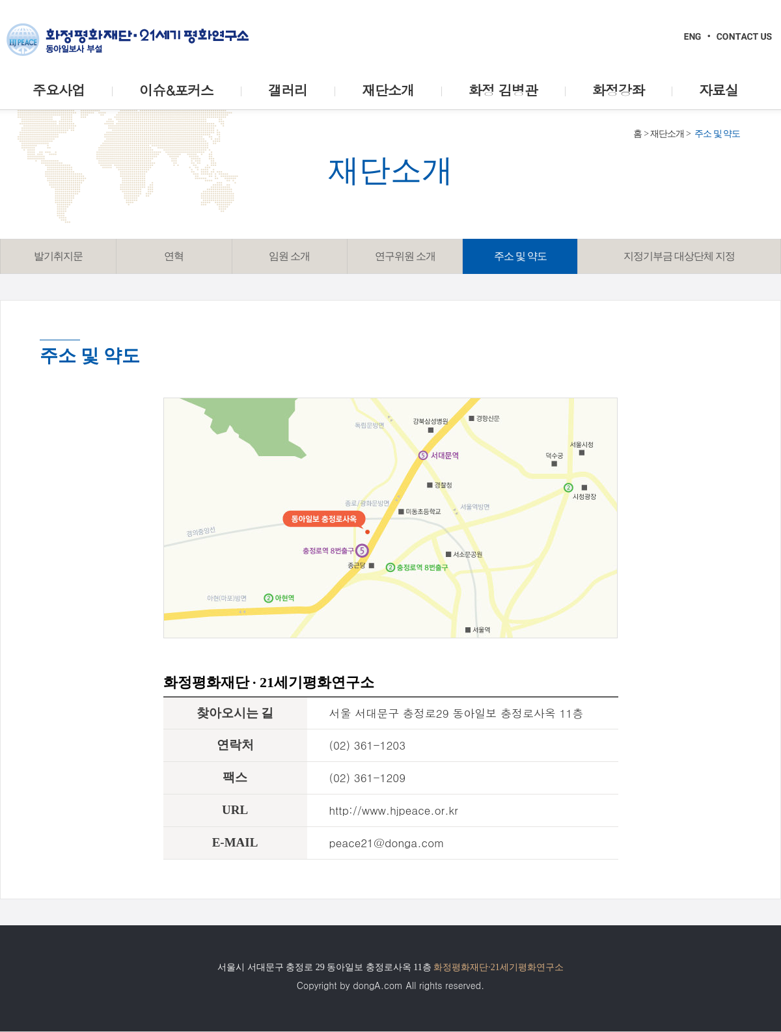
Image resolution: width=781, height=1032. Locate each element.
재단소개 (667, 134)
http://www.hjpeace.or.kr (393, 810)
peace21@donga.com (387, 842)
